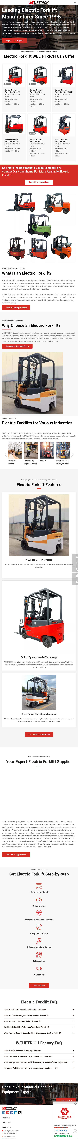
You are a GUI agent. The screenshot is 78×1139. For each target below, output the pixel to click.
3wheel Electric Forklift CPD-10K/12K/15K (61, 141)
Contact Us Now (39, 986)
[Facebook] (11, 1112)
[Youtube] (7, 1112)
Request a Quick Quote (14, 41)
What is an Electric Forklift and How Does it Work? (25, 1010)
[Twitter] (19, 1112)
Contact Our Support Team (39, 182)
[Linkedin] (15, 1112)
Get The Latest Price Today (39, 735)
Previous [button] (6, 455)
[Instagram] (3, 1112)
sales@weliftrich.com (11, 1131)
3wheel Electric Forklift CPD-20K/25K (63, 91)
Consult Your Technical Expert (17, 346)
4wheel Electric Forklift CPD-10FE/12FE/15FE (36, 141)
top (75, 1131)
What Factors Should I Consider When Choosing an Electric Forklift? (32, 1033)
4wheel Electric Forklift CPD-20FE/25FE (36, 91)
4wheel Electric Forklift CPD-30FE (12, 91)
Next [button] (72, 455)
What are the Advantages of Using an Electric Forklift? (26, 1015)
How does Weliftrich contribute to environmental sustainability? (31, 1068)
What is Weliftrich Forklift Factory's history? (22, 1051)
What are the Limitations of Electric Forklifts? (23, 1021)
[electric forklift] (39, 225)
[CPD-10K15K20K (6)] (32, 383)
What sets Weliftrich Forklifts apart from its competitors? (28, 1056)
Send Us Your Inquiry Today (16, 308)
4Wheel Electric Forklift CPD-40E (12, 141)
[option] (15, 455)
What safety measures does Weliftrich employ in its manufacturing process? (36, 1062)
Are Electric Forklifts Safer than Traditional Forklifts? (26, 1027)
